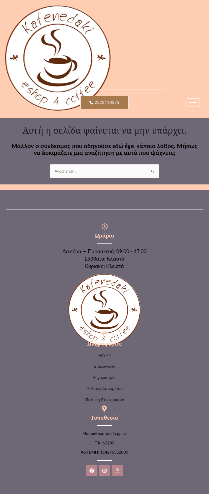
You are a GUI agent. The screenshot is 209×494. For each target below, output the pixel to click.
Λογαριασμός (105, 377)
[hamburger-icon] (193, 102)
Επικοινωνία (104, 366)
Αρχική (104, 355)
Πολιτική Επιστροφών (104, 400)
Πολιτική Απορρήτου (104, 388)
